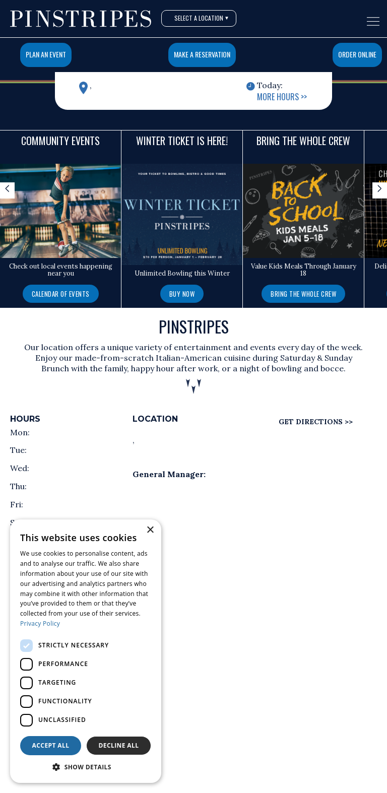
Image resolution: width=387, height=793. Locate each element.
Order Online (357, 54)
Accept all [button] (51, 745)
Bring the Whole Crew (303, 294)
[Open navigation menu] (373, 21)
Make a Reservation (202, 54)
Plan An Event (46, 54)
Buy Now (182, 294)
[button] (85, 767)
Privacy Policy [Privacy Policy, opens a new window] (40, 623)
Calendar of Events (61, 294)
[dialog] (85, 651)
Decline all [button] (119, 745)
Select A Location (201, 18)
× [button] (150, 530)
